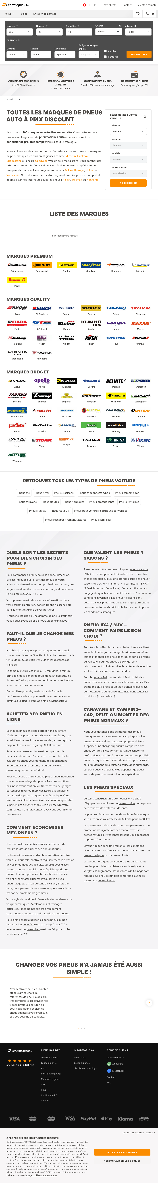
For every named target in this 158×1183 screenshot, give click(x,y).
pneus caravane (93, 741)
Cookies (45, 1100)
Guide (24, 13)
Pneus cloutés (50, 502)
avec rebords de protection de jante (105, 808)
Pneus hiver (42, 493)
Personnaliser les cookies (122, 1161)
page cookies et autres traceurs (51, 1166)
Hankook (82, 156)
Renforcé (113, 56)
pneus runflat (126, 803)
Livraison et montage (44, 13)
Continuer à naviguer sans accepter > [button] (139, 1132)
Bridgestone (13, 161)
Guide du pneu (49, 1062)
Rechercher (139, 54)
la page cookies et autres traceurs (41, 1175)
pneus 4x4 (100, 677)
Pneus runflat (37, 510)
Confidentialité (49, 1095)
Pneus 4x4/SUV (60, 510)
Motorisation (119, 167)
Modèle (116, 153)
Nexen (66, 179)
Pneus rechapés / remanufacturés (65, 519)
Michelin (70, 156)
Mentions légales (50, 1078)
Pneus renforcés (129, 502)
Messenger (115, 1071)
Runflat (112, 51)
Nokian (90, 170)
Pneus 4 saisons (63, 493)
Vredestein (13, 175)
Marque (10, 48)
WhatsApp (115, 1064)
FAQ (109, 1082)
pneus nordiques (94, 855)
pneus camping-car (122, 741)
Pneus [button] (10, 13)
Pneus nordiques (74, 502)
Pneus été (24, 493)
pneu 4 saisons (139, 569)
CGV (43, 1084)
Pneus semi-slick (101, 519)
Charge (108, 25)
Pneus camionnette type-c (94, 493)
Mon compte (147, 5)
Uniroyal (79, 170)
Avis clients (110, 5)
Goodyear (41, 161)
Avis (43, 1068)
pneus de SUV (118, 661)
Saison (34, 48)
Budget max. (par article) (88, 47)
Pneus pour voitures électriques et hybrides (100, 510)
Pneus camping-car (127, 493)
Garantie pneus (49, 1057)
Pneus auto (80, 1057)
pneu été (28, 924)
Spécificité (60, 48)
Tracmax (77, 179)
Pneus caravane (27, 502)
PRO (95, 5)
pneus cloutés (106, 880)
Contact (127, 5)
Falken (69, 170)
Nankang (92, 179)
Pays (43, 1089)
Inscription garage (51, 1073)
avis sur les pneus (17, 760)
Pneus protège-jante (101, 502)
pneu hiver (33, 929)
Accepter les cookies (122, 1152)
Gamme (116, 139)
